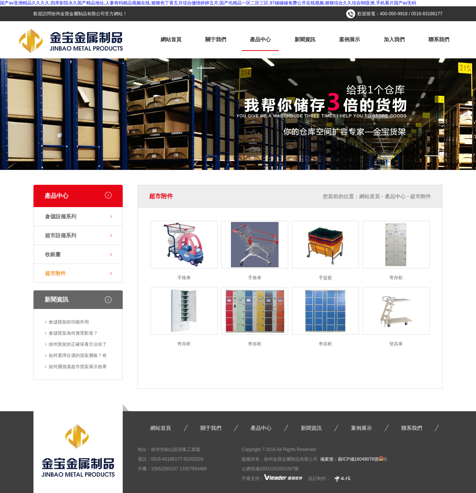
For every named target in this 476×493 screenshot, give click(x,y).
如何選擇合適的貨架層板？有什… (78, 357)
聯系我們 (438, 39)
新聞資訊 (305, 39)
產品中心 (260, 39)
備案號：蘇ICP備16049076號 (349, 459)
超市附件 (55, 273)
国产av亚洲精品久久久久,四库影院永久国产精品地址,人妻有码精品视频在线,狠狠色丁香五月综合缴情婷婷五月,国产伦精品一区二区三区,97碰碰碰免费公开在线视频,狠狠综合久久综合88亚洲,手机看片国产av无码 (208, 3)
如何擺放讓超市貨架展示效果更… (78, 368)
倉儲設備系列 (60, 216)
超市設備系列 (60, 235)
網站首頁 (171, 39)
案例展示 (349, 39)
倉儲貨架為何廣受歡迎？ (73, 333)
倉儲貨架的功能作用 (69, 322)
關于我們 (215, 39)
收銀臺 (53, 254)
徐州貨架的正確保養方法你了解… (78, 346)
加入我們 (394, 39)
